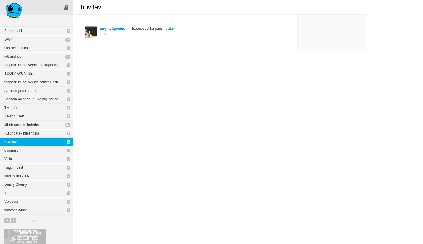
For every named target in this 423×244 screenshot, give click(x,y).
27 (67, 124)
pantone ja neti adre (20, 91)
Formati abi (13, 31)
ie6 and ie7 (13, 56)
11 (67, 39)
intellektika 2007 (17, 176)
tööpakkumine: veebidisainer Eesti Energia (37, 82)
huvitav (10, 142)
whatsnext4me (15, 210)
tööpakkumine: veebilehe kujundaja (31, 65)
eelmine (7, 220)
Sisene (66, 7)
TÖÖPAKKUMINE (18, 74)
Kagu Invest (13, 167)
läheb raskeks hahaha (21, 125)
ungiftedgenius (112, 28)
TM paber (11, 108)
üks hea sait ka (16, 48)
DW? (8, 39)
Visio (8, 159)
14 (67, 56)
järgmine (13, 220)
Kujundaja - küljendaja (21, 133)
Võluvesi (11, 202)
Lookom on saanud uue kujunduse (31, 99)
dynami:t (11, 150)
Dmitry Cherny (15, 184)
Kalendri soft (14, 116)
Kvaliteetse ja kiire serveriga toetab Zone (25, 236)
